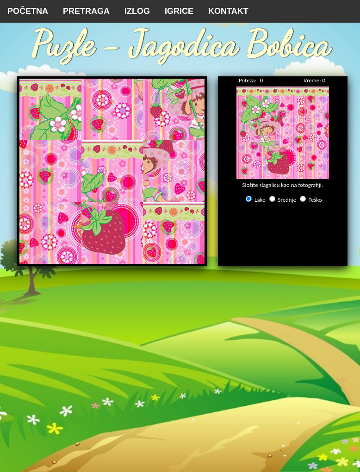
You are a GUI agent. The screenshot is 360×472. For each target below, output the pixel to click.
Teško (315, 199)
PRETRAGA (86, 11)
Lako (260, 199)
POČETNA (27, 11)
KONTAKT (228, 11)
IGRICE (179, 11)
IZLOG (137, 11)
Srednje (287, 199)
